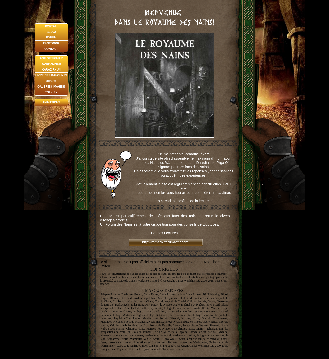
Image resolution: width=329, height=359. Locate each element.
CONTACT (51, 49)
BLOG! (51, 31)
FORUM (51, 37)
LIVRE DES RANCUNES (51, 75)
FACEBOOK (51, 43)
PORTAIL (51, 26)
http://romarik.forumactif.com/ (165, 242)
